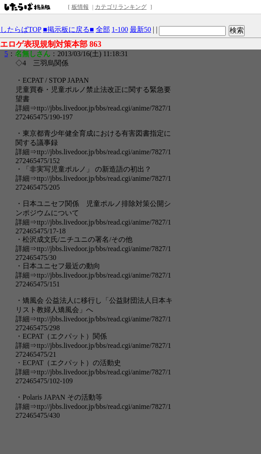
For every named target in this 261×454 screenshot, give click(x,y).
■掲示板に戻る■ (68, 29)
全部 (103, 29)
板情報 (80, 7)
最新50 (140, 29)
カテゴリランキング (121, 7)
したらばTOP (20, 29)
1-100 (120, 29)
